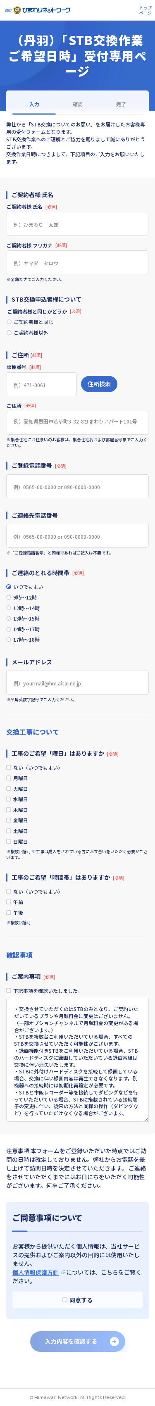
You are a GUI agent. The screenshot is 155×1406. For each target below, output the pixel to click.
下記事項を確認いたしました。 (50, 1010)
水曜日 (23, 810)
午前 (21, 919)
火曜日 (23, 799)
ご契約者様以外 (33, 334)
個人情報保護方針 (35, 1292)
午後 (21, 931)
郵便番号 (24, 369)
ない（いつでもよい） (40, 776)
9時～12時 (27, 600)
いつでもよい (30, 589)
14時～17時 (29, 635)
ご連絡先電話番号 (35, 517)
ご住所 (21, 407)
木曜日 (23, 822)
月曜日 (23, 787)
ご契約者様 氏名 (32, 206)
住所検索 (99, 386)
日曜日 (23, 857)
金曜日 (23, 833)
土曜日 (23, 845)
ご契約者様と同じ (36, 322)
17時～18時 (29, 647)
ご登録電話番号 (39, 467)
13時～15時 (29, 624)
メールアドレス (32, 670)
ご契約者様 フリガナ (37, 245)
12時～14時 (29, 612)
